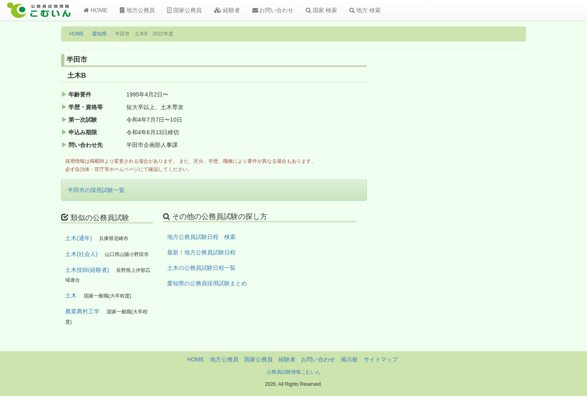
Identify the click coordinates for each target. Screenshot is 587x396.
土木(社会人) (81, 254)
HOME (96, 10)
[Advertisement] (472, 188)
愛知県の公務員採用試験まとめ (207, 283)
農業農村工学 (82, 311)
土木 (71, 295)
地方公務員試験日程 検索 (201, 237)
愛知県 (99, 34)
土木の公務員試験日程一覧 (201, 268)
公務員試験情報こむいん (293, 372)
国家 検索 (321, 10)
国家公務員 (184, 10)
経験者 (227, 10)
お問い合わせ (273, 10)
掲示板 (349, 359)
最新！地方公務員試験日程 (201, 252)
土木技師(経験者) (87, 270)
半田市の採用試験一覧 (96, 190)
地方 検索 (365, 10)
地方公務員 (137, 10)
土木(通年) (78, 238)
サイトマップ (381, 359)
